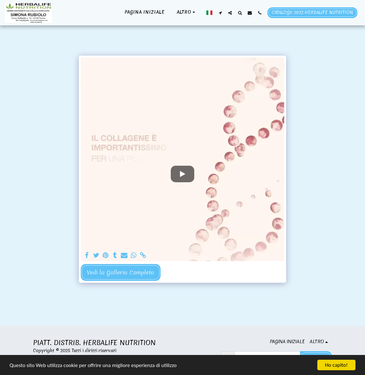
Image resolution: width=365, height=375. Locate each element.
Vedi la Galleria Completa (120, 272)
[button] (220, 12)
